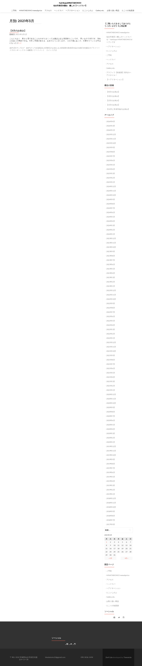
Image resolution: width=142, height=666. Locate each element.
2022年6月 (110, 316)
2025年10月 (111, 143)
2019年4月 (110, 481)
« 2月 (110, 558)
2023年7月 (110, 260)
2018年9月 (110, 511)
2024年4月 (110, 221)
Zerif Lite (109, 657)
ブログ (21, 48)
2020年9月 (110, 407)
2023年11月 (111, 243)
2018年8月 (110, 516)
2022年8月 (110, 308)
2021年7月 (110, 364)
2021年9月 (110, 355)
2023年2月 (110, 282)
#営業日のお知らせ (51, 48)
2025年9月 (110, 147)
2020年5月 (110, 425)
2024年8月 (110, 204)
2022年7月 (110, 312)
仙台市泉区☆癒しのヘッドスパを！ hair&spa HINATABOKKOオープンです (119, 39)
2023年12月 (111, 238)
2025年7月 (110, 156)
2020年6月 (110, 420)
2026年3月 (110, 126)
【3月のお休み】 (17, 30)
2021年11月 (111, 347)
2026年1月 (110, 130)
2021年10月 (111, 351)
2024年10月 (111, 195)
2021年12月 (111, 342)
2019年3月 (110, 485)
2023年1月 (110, 286)
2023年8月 (110, 256)
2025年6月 (110, 160)
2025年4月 (110, 169)
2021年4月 (110, 377)
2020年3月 (110, 433)
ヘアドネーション (73, 10)
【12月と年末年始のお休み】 (118, 109)
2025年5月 (110, 165)
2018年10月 (111, 507)
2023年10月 (111, 247)
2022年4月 (110, 325)
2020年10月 (111, 403)
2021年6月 (110, 368)
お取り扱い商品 (113, 10)
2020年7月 (110, 416)
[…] (20, 43)
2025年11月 (111, 139)
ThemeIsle (127, 657)
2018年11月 (111, 503)
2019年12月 (111, 446)
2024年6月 (110, 212)
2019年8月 (110, 464)
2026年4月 (110, 121)
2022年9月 (110, 303)
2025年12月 (111, 134)
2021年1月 (110, 390)
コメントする (51, 50)
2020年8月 (110, 412)
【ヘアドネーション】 (115, 79)
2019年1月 (110, 494)
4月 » (126, 558)
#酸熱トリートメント (35, 50)
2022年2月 (110, 334)
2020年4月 (110, 429)
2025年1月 (110, 182)
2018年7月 (110, 520)
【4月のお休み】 (113, 92)
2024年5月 (110, 217)
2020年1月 (110, 442)
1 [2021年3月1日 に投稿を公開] (106, 542)
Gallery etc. (100, 10)
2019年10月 (111, 455)
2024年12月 (111, 186)
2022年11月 (111, 295)
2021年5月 (110, 373)
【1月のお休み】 (113, 105)
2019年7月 (110, 468)
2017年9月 (110, 524)
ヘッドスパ (58, 10)
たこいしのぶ (87, 10)
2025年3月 (110, 173)
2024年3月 (110, 225)
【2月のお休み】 (113, 100)
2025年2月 (110, 178)
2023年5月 (110, 269)
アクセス (48, 10)
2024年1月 (110, 234)
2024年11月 (111, 191)
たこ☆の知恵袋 (128, 10)
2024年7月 (110, 208)
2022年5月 (110, 321)
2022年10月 (111, 299)
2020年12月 (111, 394)
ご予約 (14, 10)
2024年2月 (110, 230)
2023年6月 (110, 264)
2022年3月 (110, 329)
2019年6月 (110, 472)
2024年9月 (110, 199)
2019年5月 (110, 477)
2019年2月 (110, 490)
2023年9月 (110, 251)
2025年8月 (110, 152)
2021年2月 (110, 386)
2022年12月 (111, 290)
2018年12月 (111, 498)
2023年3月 (110, 277)
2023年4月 (110, 273)
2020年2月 (110, 438)
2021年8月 (110, 360)
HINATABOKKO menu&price (30, 10)
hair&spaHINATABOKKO (70, 3)
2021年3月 (110, 381)
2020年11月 (111, 399)
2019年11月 (111, 451)
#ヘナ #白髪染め (36, 48)
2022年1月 (110, 338)
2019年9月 (110, 459)
